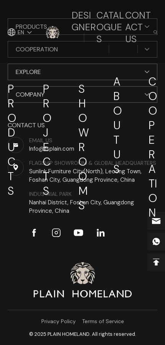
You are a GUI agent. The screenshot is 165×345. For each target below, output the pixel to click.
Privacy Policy (58, 321)
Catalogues (110, 27)
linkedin (101, 233)
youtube (78, 233)
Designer (84, 21)
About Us (117, 125)
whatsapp (156, 241)
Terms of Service (103, 321)
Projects (47, 140)
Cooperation (153, 147)
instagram (56, 233)
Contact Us (138, 27)
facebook (34, 233)
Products (12, 140)
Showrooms (83, 147)
